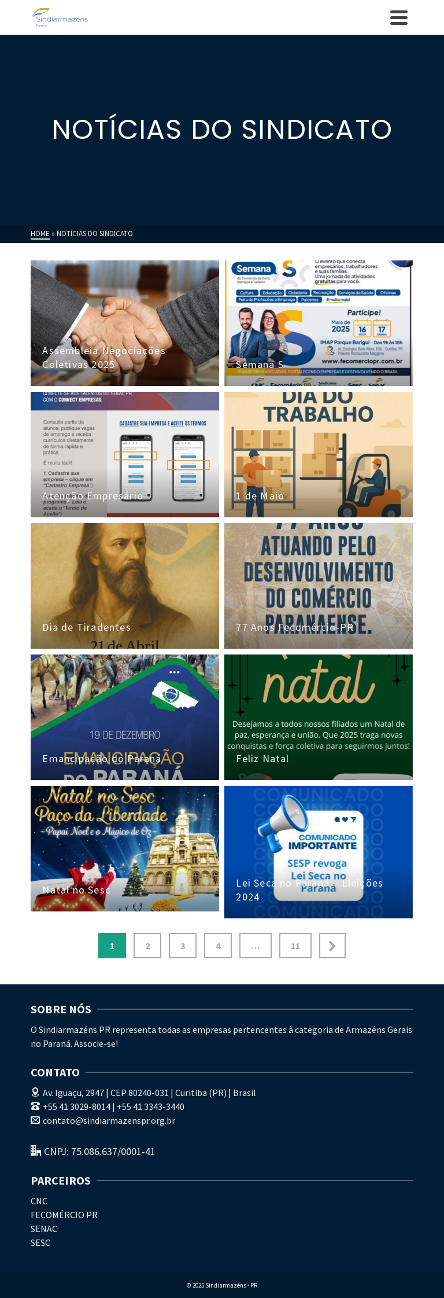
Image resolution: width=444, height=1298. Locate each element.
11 (295, 945)
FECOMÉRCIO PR (64, 1214)
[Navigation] (398, 17)
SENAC (44, 1228)
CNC (39, 1201)
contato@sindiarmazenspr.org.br (103, 1120)
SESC (40, 1242)
